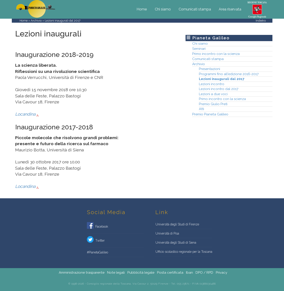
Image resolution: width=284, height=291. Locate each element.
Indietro (261, 20)
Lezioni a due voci (213, 94)
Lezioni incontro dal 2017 (218, 89)
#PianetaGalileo (97, 252)
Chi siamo (163, 9)
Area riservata (230, 9)
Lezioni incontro (211, 84)
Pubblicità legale (140, 273)
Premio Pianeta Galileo (210, 114)
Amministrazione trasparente (81, 273)
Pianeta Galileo (211, 37)
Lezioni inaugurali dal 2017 (221, 79)
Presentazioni (209, 69)
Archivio (36, 20)
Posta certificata (170, 273)
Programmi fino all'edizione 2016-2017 (229, 74)
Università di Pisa (167, 233)
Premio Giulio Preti (213, 104)
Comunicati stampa (195, 9)
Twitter (96, 240)
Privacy (221, 273)
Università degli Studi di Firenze (177, 224)
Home (142, 9)
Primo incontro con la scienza (216, 54)
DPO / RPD (204, 273)
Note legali (116, 273)
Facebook (97, 226)
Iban (189, 273)
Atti (201, 109)
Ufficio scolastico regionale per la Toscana (183, 251)
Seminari (199, 48)
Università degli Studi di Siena (175, 242)
